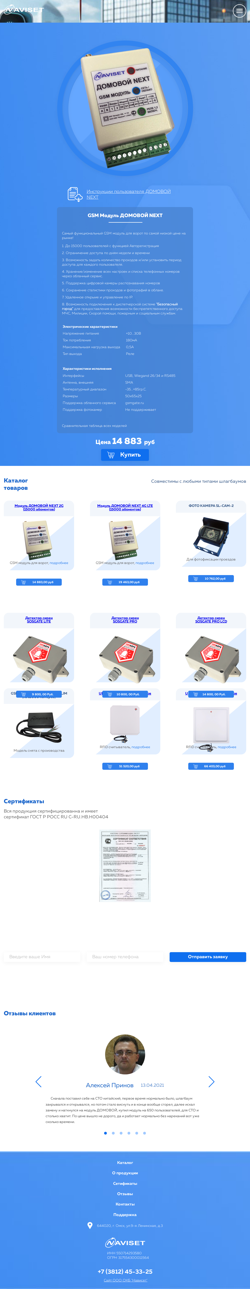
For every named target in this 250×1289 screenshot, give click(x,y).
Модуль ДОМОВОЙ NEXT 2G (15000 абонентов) (39, 507)
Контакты (125, 1204)
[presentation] (125, 977)
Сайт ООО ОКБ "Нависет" (125, 1280)
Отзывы (125, 1194)
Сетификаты (125, 1184)
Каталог (125, 1163)
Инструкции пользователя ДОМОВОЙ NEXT (129, 194)
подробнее (59, 563)
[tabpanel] (125, 1080)
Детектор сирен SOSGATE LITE (39, 667)
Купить (130, 455)
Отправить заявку (208, 957)
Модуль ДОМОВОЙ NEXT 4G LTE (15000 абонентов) (125, 507)
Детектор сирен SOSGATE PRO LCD (211, 667)
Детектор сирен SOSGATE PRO (125, 667)
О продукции (125, 1173)
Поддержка (125, 1215)
